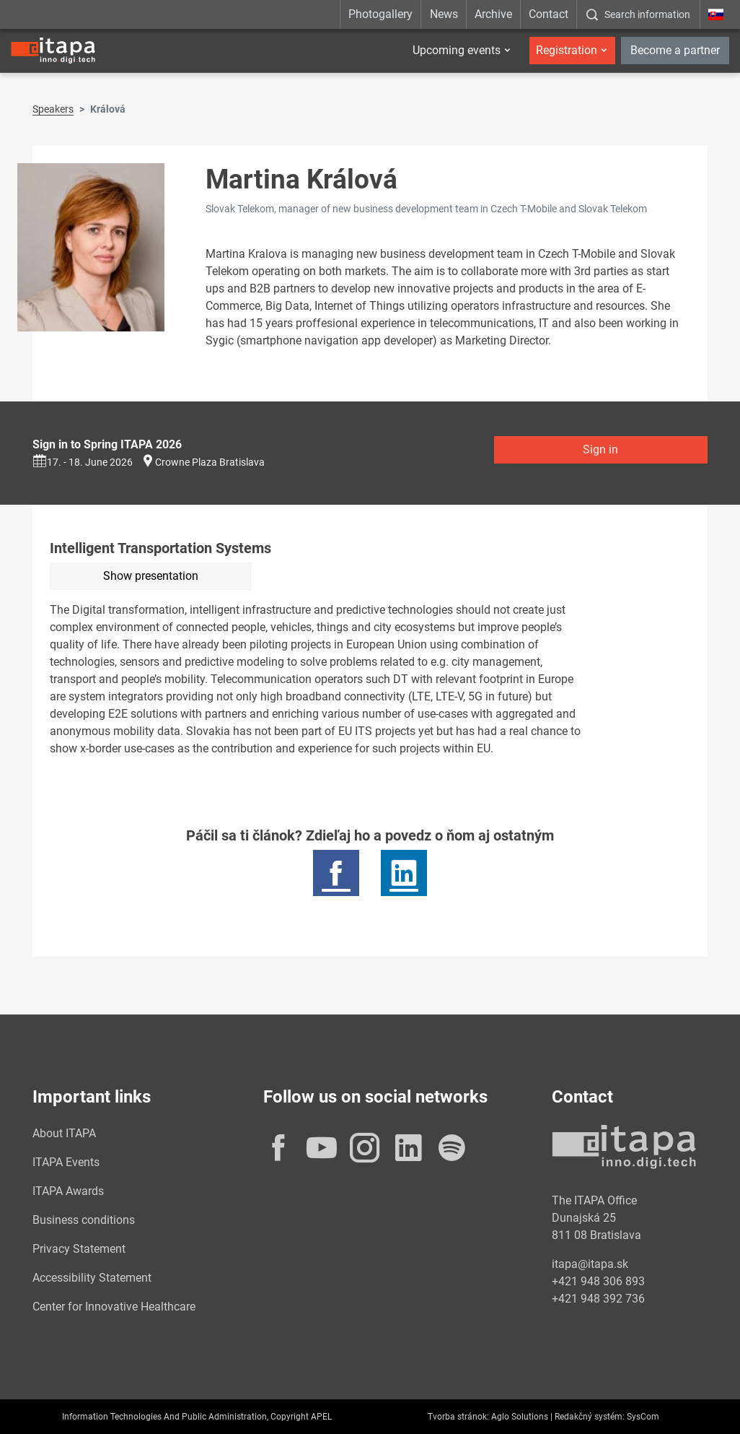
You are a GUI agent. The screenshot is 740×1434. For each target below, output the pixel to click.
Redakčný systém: (590, 1417)
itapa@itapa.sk (590, 1264)
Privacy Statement (78, 1249)
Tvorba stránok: (458, 1417)
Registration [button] (566, 50)
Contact (548, 14)
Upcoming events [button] (457, 50)
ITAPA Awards (68, 1191)
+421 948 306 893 (598, 1281)
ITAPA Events (66, 1162)
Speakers (53, 109)
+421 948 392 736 (598, 1298)
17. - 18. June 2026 (82, 462)
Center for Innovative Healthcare (113, 1306)
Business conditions (83, 1220)
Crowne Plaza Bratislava (210, 462)
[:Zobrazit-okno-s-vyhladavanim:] (638, 14)
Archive (493, 14)
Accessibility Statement (91, 1278)
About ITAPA (64, 1133)
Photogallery (380, 14)
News (444, 14)
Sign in (600, 449)
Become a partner (675, 50)
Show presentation (150, 576)
